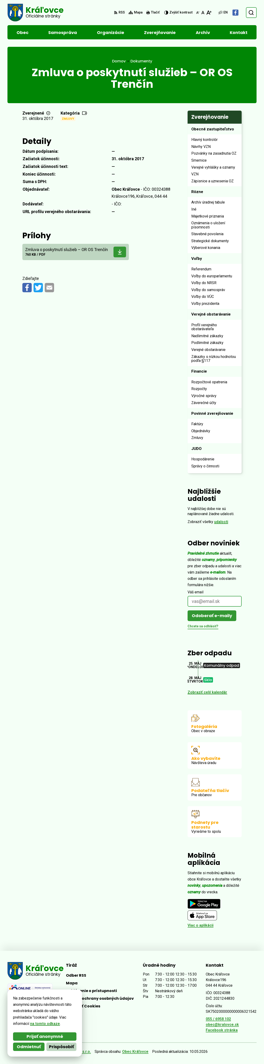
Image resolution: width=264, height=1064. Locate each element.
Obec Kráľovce (135, 1051)
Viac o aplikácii (200, 925)
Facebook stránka (222, 1030)
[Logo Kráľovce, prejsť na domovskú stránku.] (35, 12)
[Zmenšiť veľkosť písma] (197, 12)
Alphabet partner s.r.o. (71, 1051)
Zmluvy (68, 119)
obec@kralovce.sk (222, 1024)
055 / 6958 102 (218, 1019)
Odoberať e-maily (212, 616)
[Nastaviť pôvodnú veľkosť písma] (202, 12)
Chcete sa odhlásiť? (203, 626)
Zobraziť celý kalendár (207, 692)
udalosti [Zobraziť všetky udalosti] (221, 522)
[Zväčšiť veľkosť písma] (209, 12)
